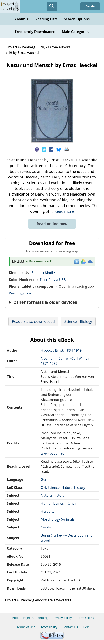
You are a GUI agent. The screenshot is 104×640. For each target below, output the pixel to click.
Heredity (47, 511)
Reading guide (20, 293)
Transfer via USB (53, 279)
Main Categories (75, 31)
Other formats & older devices (45, 302)
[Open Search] (52, 6)
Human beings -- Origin (59, 503)
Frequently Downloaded (35, 31)
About (21, 19)
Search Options (77, 19)
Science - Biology (78, 321)
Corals (46, 527)
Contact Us (70, 627)
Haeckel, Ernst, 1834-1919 (61, 350)
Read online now (52, 223)
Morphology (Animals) (58, 519)
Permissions (85, 618)
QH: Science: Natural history (63, 487)
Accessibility (48, 627)
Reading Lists (46, 19)
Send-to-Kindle (43, 272)
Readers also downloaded (33, 321)
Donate (90, 6)
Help (86, 627)
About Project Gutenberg (30, 618)
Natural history (52, 495)
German (47, 479)
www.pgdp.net (52, 453)
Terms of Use (25, 627)
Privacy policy (62, 618)
